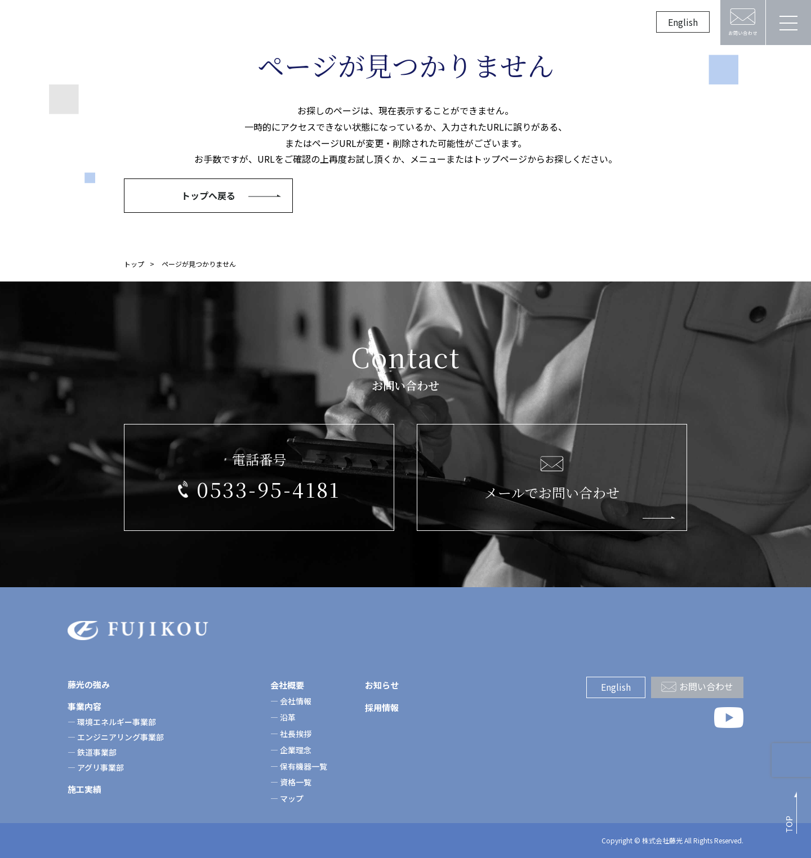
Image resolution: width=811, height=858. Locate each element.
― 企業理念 (290, 750)
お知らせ (463, 22)
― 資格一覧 (290, 782)
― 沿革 (283, 717)
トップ (134, 264)
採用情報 (521, 22)
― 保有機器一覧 (298, 766)
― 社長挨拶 (290, 733)
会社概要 (404, 22)
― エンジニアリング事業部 (116, 737)
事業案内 (287, 22)
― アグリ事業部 (96, 767)
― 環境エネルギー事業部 (112, 721)
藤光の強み (224, 22)
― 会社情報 (290, 701)
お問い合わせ (706, 686)
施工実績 (346, 22)
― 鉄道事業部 (92, 752)
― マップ (287, 798)
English (683, 22)
